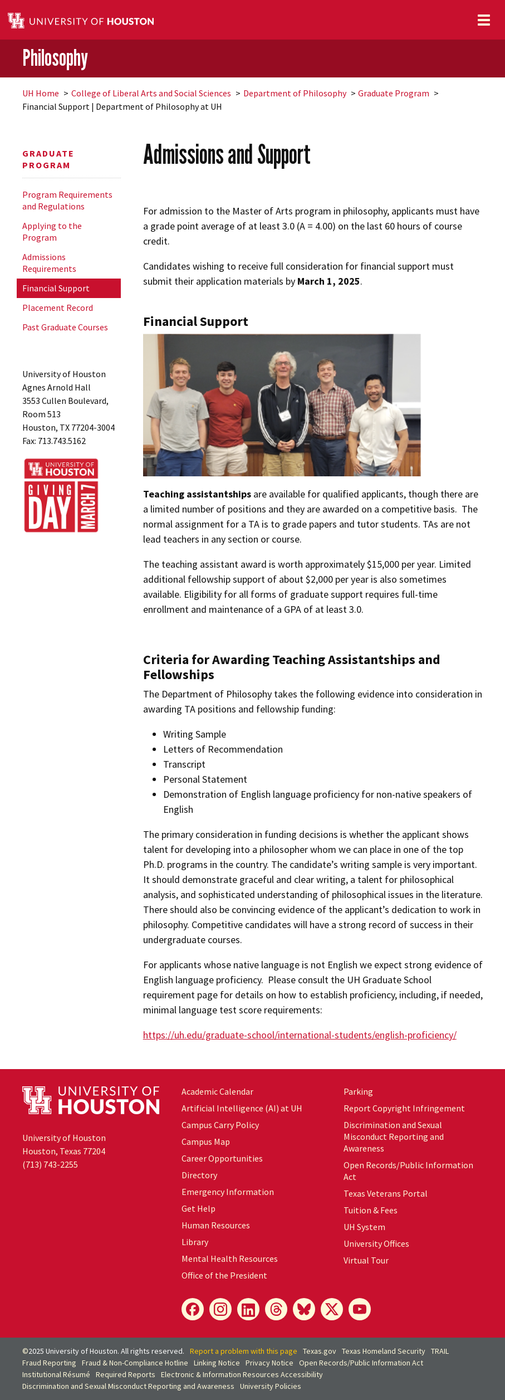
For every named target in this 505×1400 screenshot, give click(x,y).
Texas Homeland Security (383, 1351)
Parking (358, 1091)
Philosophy (55, 57)
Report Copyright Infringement (404, 1108)
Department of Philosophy (294, 93)
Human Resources (216, 1225)
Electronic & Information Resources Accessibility (242, 1374)
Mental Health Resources (230, 1258)
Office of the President (224, 1275)
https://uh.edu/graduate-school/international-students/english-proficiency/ (300, 1034)
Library (195, 1241)
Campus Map (206, 1141)
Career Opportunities (222, 1158)
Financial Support (56, 288)
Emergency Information (228, 1191)
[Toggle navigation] (484, 20)
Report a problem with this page (243, 1351)
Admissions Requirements (49, 262)
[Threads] (276, 1309)
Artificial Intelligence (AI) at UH (242, 1108)
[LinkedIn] (248, 1309)
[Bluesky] (304, 1309)
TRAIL (440, 1351)
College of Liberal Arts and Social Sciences (151, 93)
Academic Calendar (217, 1091)
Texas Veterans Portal (386, 1193)
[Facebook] (193, 1309)
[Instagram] (220, 1309)
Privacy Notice (269, 1363)
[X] (332, 1309)
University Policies (270, 1386)
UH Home (40, 93)
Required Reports (125, 1374)
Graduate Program (393, 93)
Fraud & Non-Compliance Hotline (135, 1363)
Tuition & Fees (371, 1210)
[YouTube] (360, 1309)
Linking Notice (217, 1363)
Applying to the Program (52, 231)
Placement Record (57, 307)
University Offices (376, 1243)
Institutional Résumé (56, 1374)
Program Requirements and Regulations (67, 200)
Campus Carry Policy (220, 1124)
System (364, 1226)
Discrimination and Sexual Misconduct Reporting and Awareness (394, 1136)
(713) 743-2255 (50, 1164)
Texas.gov (319, 1351)
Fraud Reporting (49, 1363)
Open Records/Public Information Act (361, 1363)
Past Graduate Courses (65, 327)
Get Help (198, 1208)
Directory (199, 1175)
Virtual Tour (366, 1260)
